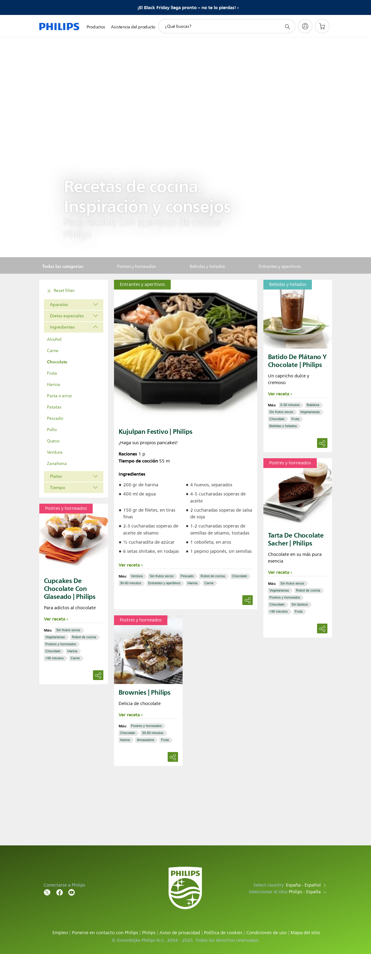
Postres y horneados (284, 597)
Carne (53, 350)
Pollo (52, 429)
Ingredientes (62, 327)
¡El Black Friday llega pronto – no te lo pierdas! (186, 8)
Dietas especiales (67, 315)
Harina (53, 384)
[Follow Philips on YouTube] (71, 892)
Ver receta (129, 565)
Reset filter (60, 291)
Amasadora (145, 740)
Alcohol (54, 339)
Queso (53, 441)
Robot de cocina (213, 576)
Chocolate (57, 362)
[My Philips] (305, 26)
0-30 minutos (290, 405)
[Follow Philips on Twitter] (47, 892)
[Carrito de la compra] (322, 26)
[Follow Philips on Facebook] (59, 892)
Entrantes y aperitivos (164, 583)
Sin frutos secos (161, 576)
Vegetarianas (310, 412)
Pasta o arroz (59, 395)
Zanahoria (57, 463)
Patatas (54, 407)
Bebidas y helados (283, 426)
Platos (56, 476)
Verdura (54, 452)
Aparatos (59, 304)
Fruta (52, 373)
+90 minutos (278, 611)
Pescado (55, 418)
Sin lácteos (299, 604)
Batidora (313, 405)
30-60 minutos (130, 583)
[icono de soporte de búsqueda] (287, 26)
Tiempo (57, 487)
